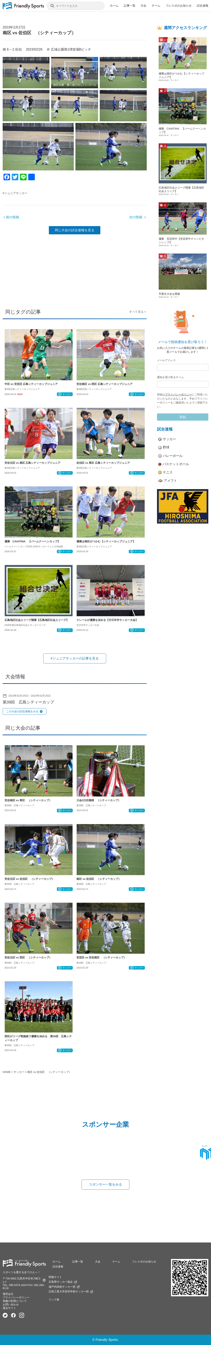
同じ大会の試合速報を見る (74, 230)
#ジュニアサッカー (15, 193)
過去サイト (9, 1308)
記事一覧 (129, 5)
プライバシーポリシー (178, 394)
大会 (143, 5)
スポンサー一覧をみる (105, 1184)
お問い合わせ (11, 1304)
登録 (182, 417)
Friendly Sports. (107, 1339)
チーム (156, 5)
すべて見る (138, 311)
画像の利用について (15, 1301)
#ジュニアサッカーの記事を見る (75, 658)
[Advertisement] (75, 270)
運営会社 (8, 1293)
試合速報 (202, 5)
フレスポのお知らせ (179, 5)
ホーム (114, 5)
